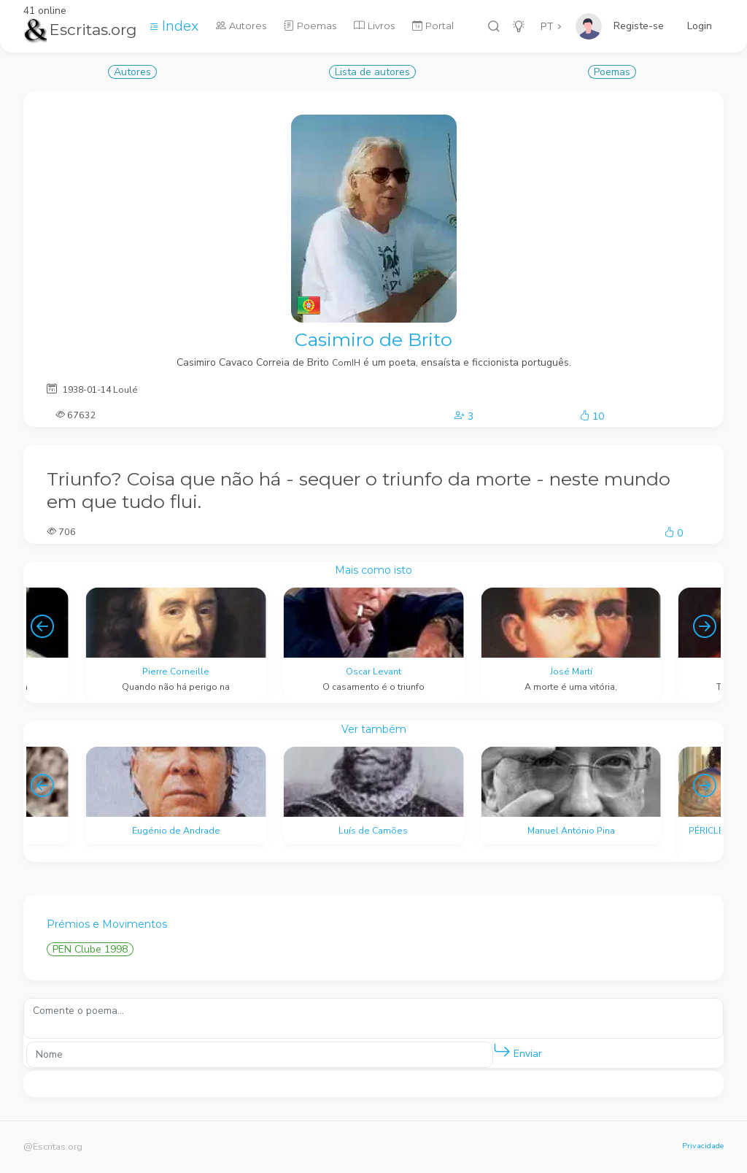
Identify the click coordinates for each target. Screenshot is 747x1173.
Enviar (517, 1051)
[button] (502, 1051)
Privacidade (703, 1145)
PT (547, 27)
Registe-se (639, 26)
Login (699, 26)
